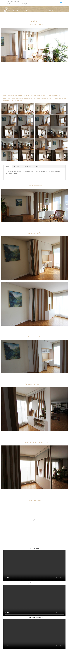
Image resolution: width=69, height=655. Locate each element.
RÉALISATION (27, 166)
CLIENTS (37, 166)
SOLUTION (16, 166)
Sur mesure (20, 10)
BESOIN (8, 166)
